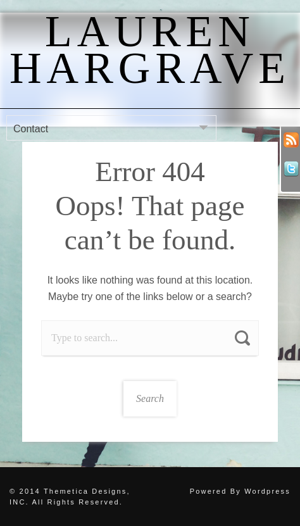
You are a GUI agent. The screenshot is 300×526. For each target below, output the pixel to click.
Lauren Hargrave (150, 49)
